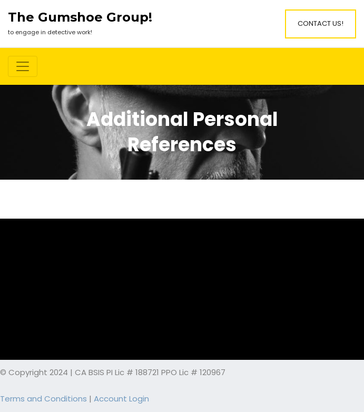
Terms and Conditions (43, 398)
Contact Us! (320, 23)
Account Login (121, 398)
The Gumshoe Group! (80, 17)
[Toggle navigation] (22, 66)
